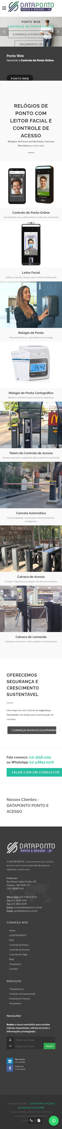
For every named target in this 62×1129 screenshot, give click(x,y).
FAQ (11, 939)
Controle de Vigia (18, 954)
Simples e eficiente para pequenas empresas (31, 397)
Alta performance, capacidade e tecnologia (31, 337)
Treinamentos (16, 989)
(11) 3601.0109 (19, 903)
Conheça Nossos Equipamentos (34, 730)
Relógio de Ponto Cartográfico (31, 393)
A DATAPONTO (17, 935)
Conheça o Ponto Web (31, 38)
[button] (4, 31)
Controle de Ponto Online (31, 212)
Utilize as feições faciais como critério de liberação (31, 277)
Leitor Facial (31, 272)
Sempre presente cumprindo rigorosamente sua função (31, 457)
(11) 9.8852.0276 (28, 896)
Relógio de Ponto (31, 333)
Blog (11, 959)
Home (12, 930)
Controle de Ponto (19, 944)
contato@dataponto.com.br (28, 907)
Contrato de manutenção (22, 993)
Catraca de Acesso (31, 576)
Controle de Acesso (19, 949)
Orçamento (15, 963)
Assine (49, 1046)
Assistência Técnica (19, 998)
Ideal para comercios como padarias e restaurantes (31, 641)
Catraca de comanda (31, 637)
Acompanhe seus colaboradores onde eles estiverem (31, 217)
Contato (13, 968)
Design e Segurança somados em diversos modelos (31, 581)
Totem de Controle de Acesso (31, 453)
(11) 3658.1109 (40, 757)
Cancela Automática (31, 513)
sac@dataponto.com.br (26, 910)
